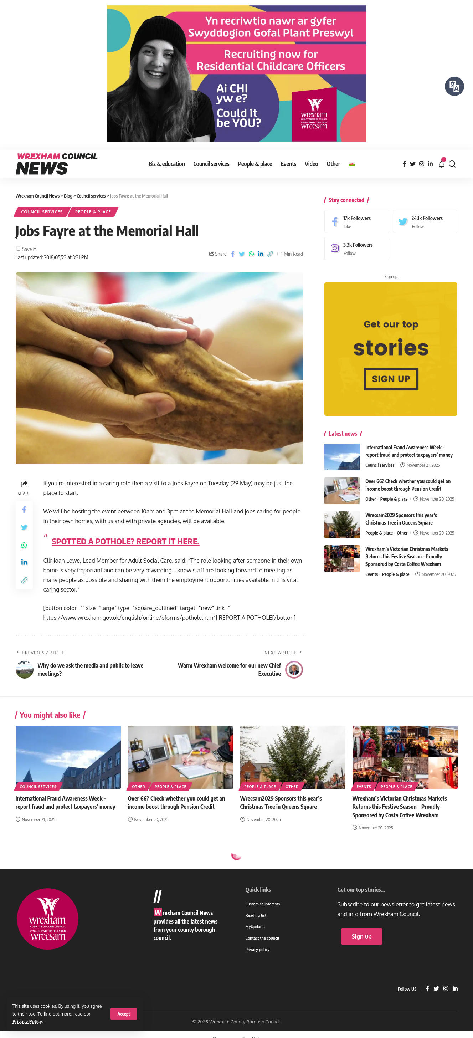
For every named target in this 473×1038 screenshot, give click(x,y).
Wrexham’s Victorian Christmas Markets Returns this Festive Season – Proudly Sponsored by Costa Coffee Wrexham (406, 551)
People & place (93, 211)
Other (370, 494)
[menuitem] (351, 164)
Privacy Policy (27, 1021)
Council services (42, 211)
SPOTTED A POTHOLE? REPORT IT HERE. (126, 541)
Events (371, 569)
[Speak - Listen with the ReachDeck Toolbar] (454, 86)
